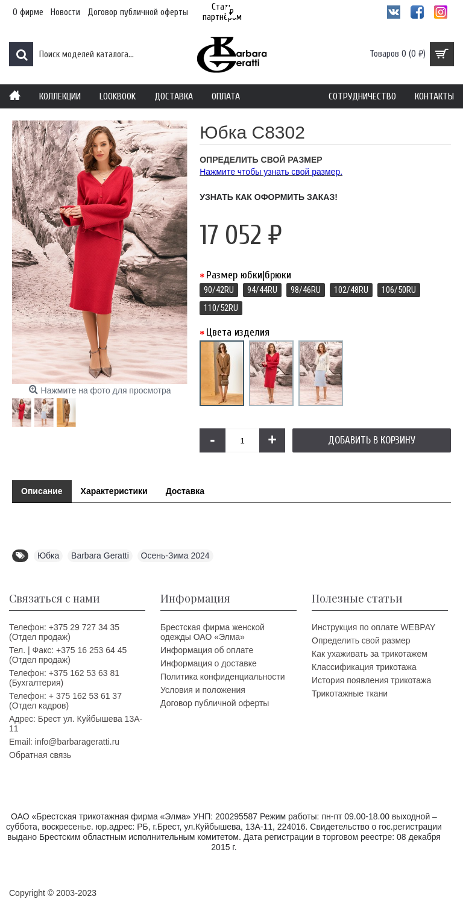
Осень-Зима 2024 (175, 555)
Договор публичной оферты (214, 703)
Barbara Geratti (100, 555)
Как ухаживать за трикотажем (369, 654)
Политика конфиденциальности (222, 676)
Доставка (185, 491)
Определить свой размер (361, 640)
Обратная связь (40, 755)
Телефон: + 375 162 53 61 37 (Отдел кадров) (65, 700)
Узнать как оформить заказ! (269, 197)
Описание (42, 491)
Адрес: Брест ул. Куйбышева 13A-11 (75, 723)
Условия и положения (202, 690)
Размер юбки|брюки (248, 275)
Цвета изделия (237, 332)
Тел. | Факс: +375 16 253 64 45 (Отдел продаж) (68, 655)
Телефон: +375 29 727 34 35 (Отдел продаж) (64, 632)
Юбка (48, 555)
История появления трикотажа (371, 680)
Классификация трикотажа (364, 667)
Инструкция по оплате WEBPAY (373, 627)
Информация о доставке (208, 663)
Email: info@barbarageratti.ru (64, 742)
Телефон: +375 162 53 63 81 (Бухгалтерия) (64, 677)
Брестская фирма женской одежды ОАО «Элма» (212, 632)
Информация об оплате (206, 650)
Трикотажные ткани (350, 693)
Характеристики (114, 491)
